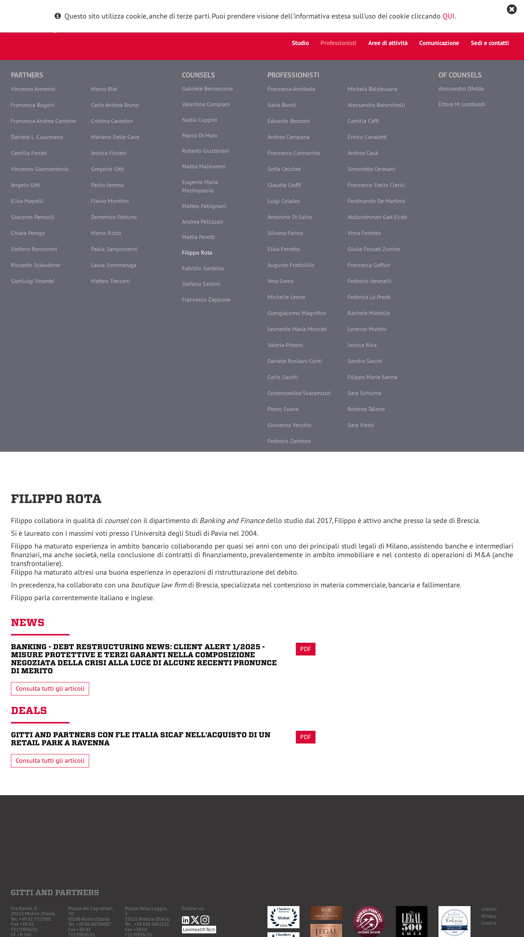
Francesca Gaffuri (369, 264)
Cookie (488, 923)
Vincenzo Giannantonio (40, 168)
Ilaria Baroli (281, 104)
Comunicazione (439, 43)
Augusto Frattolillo (290, 264)
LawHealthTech (199, 929)
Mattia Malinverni (204, 166)
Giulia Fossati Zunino (374, 248)
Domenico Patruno (114, 216)
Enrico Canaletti (367, 136)
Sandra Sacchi (365, 360)
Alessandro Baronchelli (376, 104)
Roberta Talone (366, 408)
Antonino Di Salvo (290, 216)
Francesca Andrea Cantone (43, 120)
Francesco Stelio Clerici (376, 184)
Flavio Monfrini (110, 200)
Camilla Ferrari (29, 152)
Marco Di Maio (200, 135)
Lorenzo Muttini (367, 328)
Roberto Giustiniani (206, 150)
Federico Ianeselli (370, 280)
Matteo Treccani (110, 280)
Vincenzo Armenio (33, 88)
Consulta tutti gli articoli (50, 688)
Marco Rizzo (106, 232)
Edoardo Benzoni (288, 120)
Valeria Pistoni (285, 344)
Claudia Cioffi (284, 184)
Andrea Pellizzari (202, 221)
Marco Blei (104, 88)
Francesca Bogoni (33, 104)
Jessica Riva (362, 344)
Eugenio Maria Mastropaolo (200, 186)
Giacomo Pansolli (32, 216)
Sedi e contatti (490, 43)
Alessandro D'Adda (461, 88)
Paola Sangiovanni (114, 248)
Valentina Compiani (206, 104)
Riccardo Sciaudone (35, 264)
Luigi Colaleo (283, 200)
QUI (448, 15)
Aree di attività (388, 43)
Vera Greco (280, 280)
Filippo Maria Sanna (372, 376)
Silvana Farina (285, 232)
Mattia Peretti (198, 236)
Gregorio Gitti (107, 168)
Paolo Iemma (107, 184)
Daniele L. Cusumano (37, 136)
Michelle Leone (286, 296)
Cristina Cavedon (112, 120)
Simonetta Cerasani (371, 168)
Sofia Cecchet (284, 168)
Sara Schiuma (364, 392)
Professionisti (339, 43)
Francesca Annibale (291, 88)
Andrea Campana (288, 136)
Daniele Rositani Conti (294, 360)
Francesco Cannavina (293, 152)
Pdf (305, 649)
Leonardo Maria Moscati (297, 328)
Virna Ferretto (364, 232)
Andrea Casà (363, 152)
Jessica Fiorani (108, 152)
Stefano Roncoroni (34, 248)
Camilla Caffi (363, 120)
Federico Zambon (289, 440)
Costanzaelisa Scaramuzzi (299, 392)
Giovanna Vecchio (289, 424)
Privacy (488, 916)
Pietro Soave (283, 408)
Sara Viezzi (361, 424)
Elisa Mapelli (27, 200)
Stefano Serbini (201, 283)
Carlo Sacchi (282, 376)
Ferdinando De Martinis (376, 200)
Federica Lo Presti (369, 296)
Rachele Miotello (369, 312)
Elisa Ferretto (283, 248)
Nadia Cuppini (199, 119)
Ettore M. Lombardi (461, 104)
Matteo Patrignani (204, 206)
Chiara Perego (28, 232)
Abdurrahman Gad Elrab (377, 216)
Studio (300, 43)
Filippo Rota (197, 252)
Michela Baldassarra (372, 88)
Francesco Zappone (206, 299)
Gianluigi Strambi (32, 280)
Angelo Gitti (25, 184)
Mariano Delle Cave (115, 136)
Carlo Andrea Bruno (115, 104)
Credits (489, 909)
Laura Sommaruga (113, 264)
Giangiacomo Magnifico (296, 312)
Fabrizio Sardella (203, 268)
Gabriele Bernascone (207, 88)
